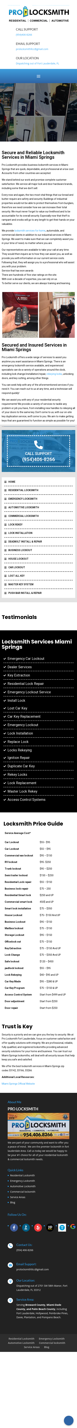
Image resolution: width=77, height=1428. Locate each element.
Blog (12, 1202)
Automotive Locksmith (23, 1186)
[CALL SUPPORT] (38, 444)
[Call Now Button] (69, 1420)
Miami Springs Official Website (18, 1083)
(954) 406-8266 (24, 1250)
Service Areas (17, 1197)
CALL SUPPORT (38, 453)
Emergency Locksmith (22, 1180)
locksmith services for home (29, 230)
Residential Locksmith (22, 1175)
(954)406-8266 (24, 34)
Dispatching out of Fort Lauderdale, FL (37, 63)
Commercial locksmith (22, 1191)
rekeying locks (54, 374)
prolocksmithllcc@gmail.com (32, 49)
